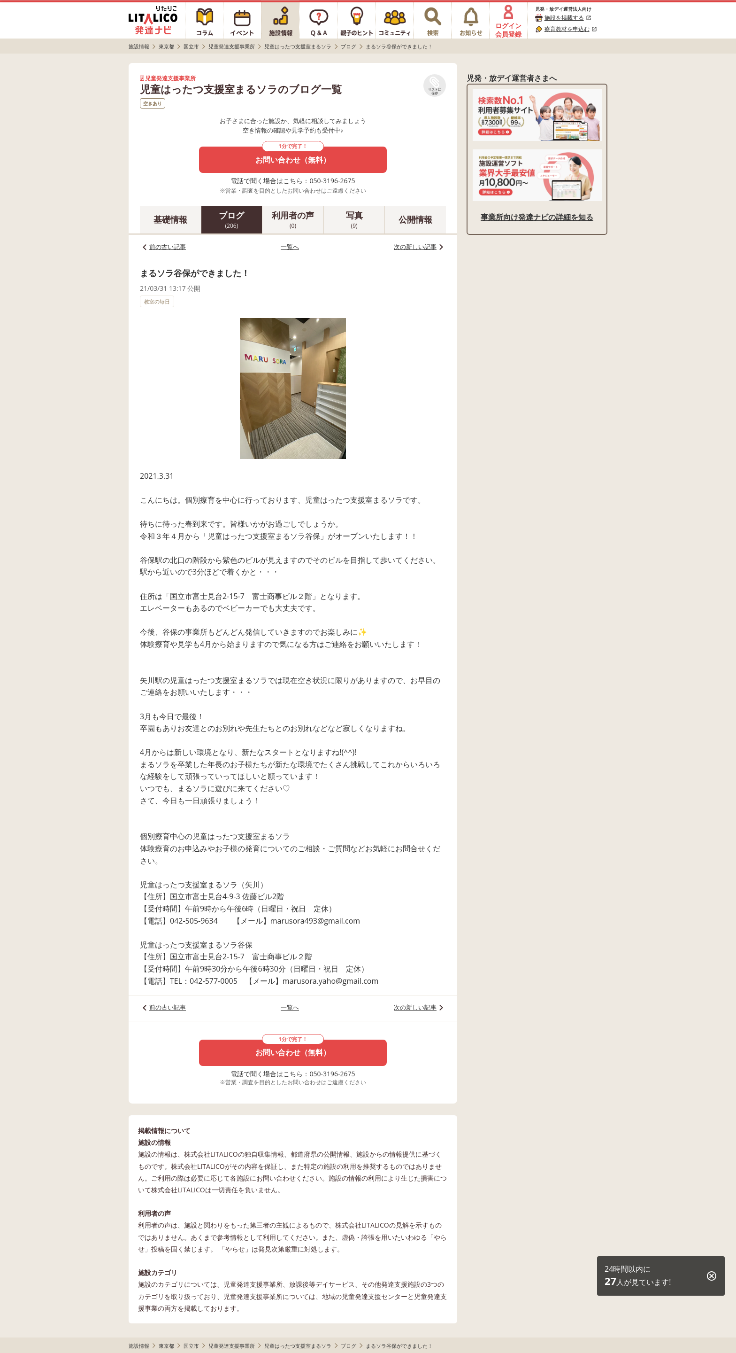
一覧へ (290, 246)
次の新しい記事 (415, 246)
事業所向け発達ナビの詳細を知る (537, 217)
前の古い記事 (167, 246)
